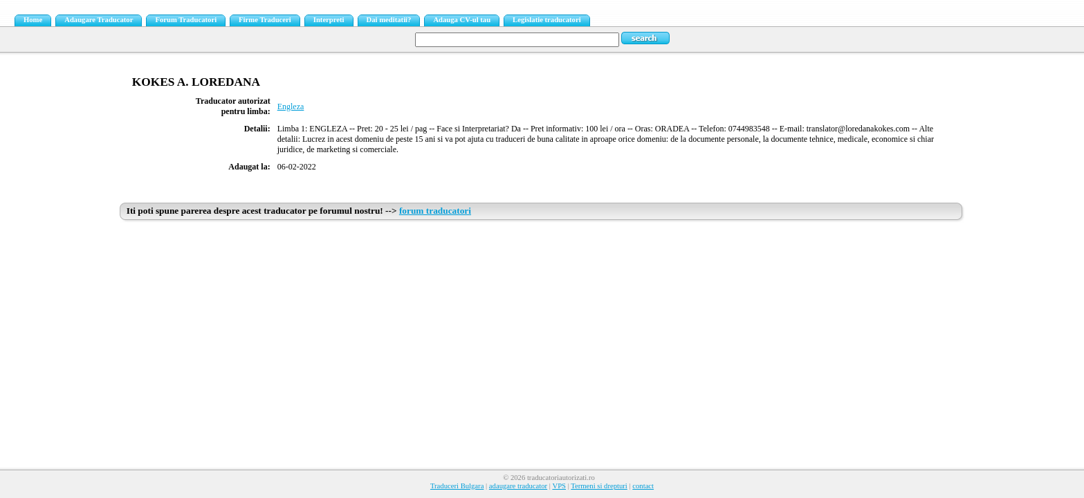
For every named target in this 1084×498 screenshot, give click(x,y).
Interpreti (329, 20)
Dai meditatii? (389, 20)
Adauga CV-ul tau (461, 20)
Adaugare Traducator (98, 20)
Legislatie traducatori (547, 20)
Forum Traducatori (186, 20)
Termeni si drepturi (599, 486)
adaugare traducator (518, 486)
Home (33, 20)
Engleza (290, 106)
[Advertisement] (542, 330)
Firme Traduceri (265, 20)
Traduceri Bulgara (457, 486)
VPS (559, 486)
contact (643, 486)
